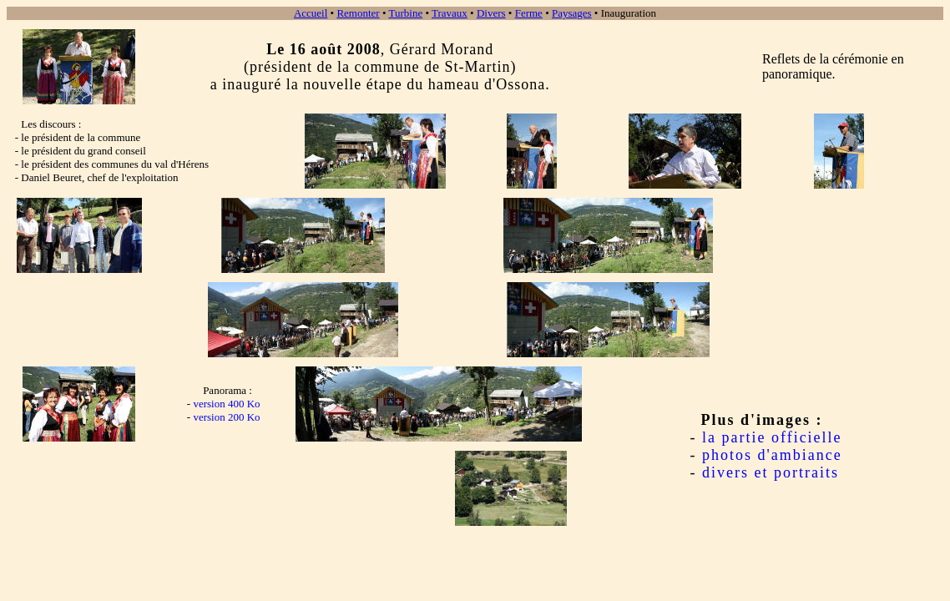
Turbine (405, 13)
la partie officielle (772, 437)
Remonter (357, 13)
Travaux (449, 13)
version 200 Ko (226, 417)
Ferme (529, 13)
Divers (491, 13)
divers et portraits (770, 472)
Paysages (572, 13)
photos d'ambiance (772, 455)
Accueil (310, 13)
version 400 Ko (226, 403)
